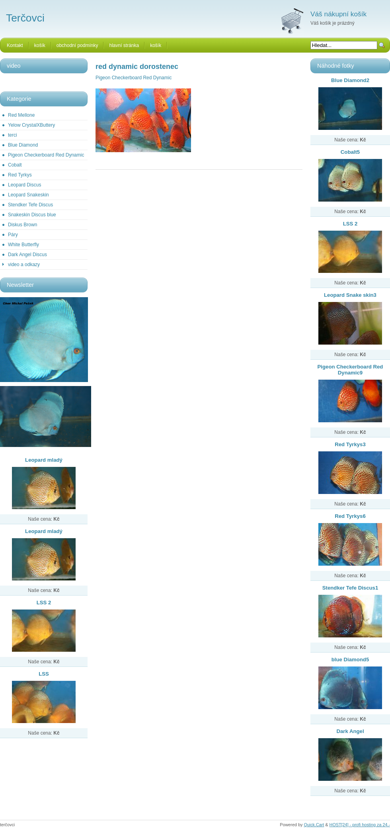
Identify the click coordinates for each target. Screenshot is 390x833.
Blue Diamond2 (350, 80)
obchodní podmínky (77, 45)
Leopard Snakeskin (28, 195)
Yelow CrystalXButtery (31, 125)
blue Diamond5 (350, 659)
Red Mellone (21, 115)
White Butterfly (23, 244)
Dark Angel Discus (27, 254)
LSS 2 (44, 603)
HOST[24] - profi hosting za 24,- (360, 824)
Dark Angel (350, 731)
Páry (13, 234)
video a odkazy (24, 264)
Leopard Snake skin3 (350, 295)
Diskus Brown (22, 224)
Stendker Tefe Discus (30, 205)
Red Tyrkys (20, 175)
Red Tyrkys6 (350, 516)
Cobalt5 (350, 152)
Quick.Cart (314, 824)
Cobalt (15, 165)
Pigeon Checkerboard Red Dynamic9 (350, 370)
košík (39, 45)
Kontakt (15, 45)
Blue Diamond (23, 145)
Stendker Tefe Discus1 (350, 588)
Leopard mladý (43, 460)
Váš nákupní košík (338, 14)
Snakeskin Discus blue (32, 215)
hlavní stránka (124, 45)
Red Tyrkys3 (350, 444)
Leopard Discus (24, 185)
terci (12, 135)
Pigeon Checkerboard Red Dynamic (46, 155)
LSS (44, 674)
